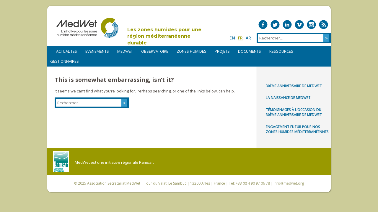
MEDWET (125, 51)
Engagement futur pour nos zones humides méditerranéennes (297, 129)
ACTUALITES (66, 51)
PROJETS (222, 51)
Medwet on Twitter (275, 24)
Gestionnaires (64, 61)
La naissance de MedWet (288, 97)
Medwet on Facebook (263, 24)
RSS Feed (323, 24)
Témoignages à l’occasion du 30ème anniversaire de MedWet (294, 112)
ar (248, 38)
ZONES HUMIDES (191, 51)
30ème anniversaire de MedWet (294, 85)
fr (240, 38)
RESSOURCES (281, 51)
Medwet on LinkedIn (287, 24)
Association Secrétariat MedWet (113, 183)
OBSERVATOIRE (154, 51)
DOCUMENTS (249, 51)
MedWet (87, 28)
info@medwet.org (289, 183)
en (232, 38)
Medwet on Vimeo (299, 24)
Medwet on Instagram (311, 24)
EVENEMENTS (97, 51)
